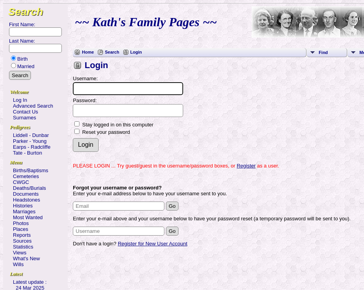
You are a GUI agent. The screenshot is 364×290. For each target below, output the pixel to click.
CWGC (21, 182)
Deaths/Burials (29, 188)
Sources (22, 241)
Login (136, 52)
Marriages (24, 211)
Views (19, 253)
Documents (26, 194)
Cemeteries (26, 176)
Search (25, 12)
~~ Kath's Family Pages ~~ (146, 22)
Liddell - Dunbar (31, 135)
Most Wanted (28, 217)
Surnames (24, 118)
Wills (18, 264)
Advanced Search (33, 106)
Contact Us (25, 112)
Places (20, 229)
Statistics (23, 247)
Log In (20, 100)
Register (246, 166)
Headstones (26, 200)
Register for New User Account (152, 244)
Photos (21, 223)
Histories (23, 206)
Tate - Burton (27, 153)
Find (323, 52)
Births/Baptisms (30, 170)
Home (88, 52)
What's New (26, 258)
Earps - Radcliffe (31, 147)
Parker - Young (30, 141)
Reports (22, 235)
